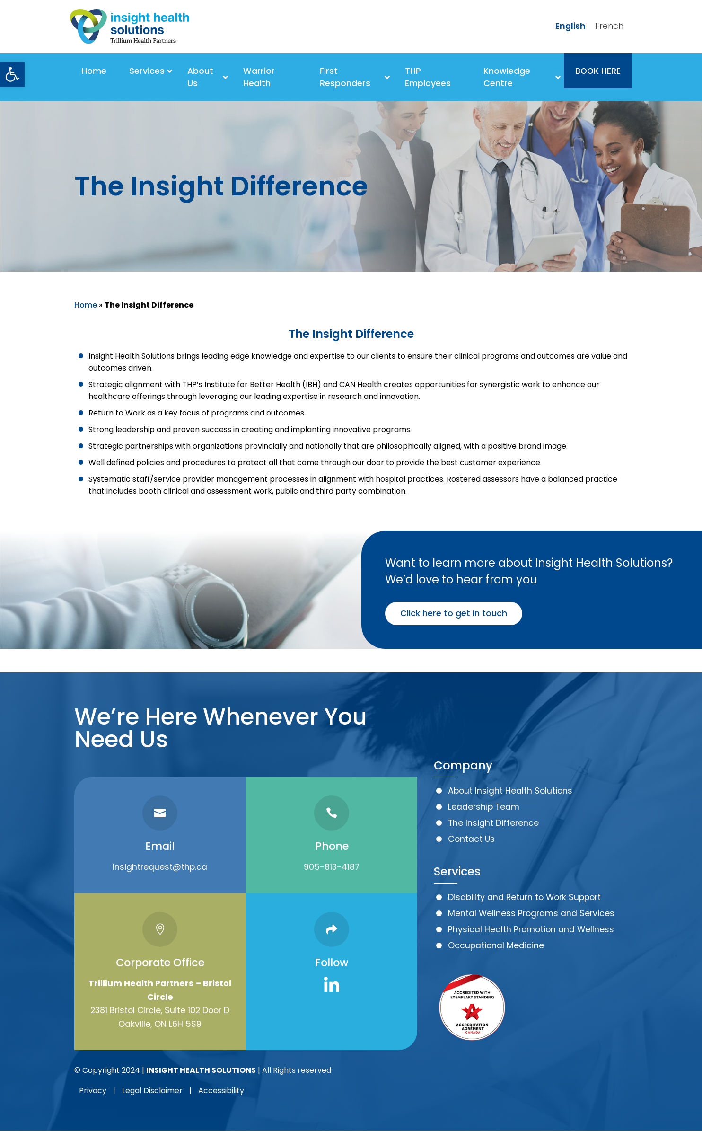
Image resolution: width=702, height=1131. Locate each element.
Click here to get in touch (453, 613)
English (570, 26)
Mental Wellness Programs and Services (531, 913)
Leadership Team (483, 807)
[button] (12, 74)
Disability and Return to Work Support (524, 897)
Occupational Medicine (496, 945)
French (609, 26)
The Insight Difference (493, 823)
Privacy (92, 1090)
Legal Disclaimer (152, 1090)
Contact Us (471, 839)
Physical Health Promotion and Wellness (531, 929)
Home (85, 305)
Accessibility (221, 1090)
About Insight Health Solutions (510, 790)
